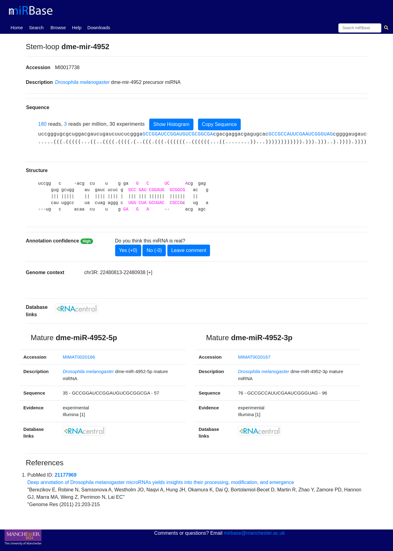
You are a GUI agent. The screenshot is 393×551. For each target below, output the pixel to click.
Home (18, 27)
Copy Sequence (219, 124)
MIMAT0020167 (254, 357)
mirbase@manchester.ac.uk (254, 533)
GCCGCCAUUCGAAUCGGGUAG (300, 134)
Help (77, 27)
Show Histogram (171, 124)
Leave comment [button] (188, 250)
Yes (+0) (128, 250)
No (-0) (154, 250)
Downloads (99, 27)
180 (42, 124)
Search (36, 27)
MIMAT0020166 (79, 357)
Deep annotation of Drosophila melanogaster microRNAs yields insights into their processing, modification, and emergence (160, 482)
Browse (58, 27)
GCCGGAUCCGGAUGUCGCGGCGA (177, 134)
